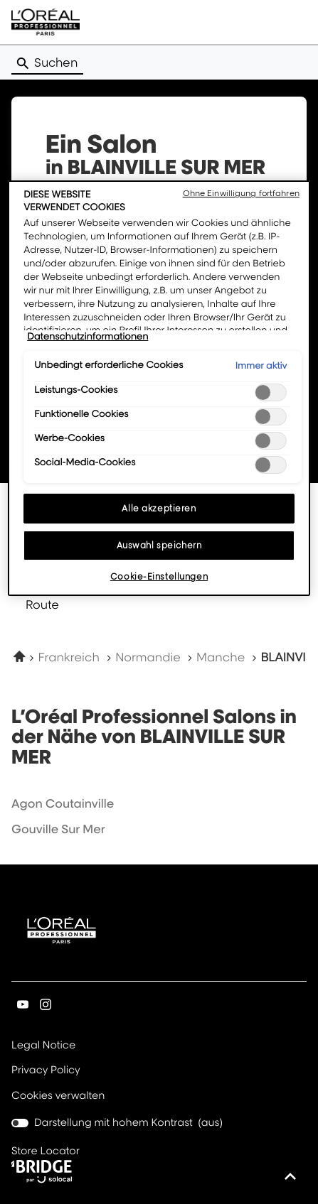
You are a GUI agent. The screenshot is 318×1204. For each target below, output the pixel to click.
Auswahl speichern (159, 545)
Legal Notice (43, 1046)
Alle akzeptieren (159, 508)
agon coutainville (62, 803)
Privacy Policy (45, 1071)
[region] (159, 388)
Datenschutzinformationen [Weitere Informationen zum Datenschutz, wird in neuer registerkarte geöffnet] (87, 336)
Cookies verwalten (58, 1096)
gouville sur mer (58, 829)
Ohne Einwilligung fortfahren (241, 193)
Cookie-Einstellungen (159, 576)
